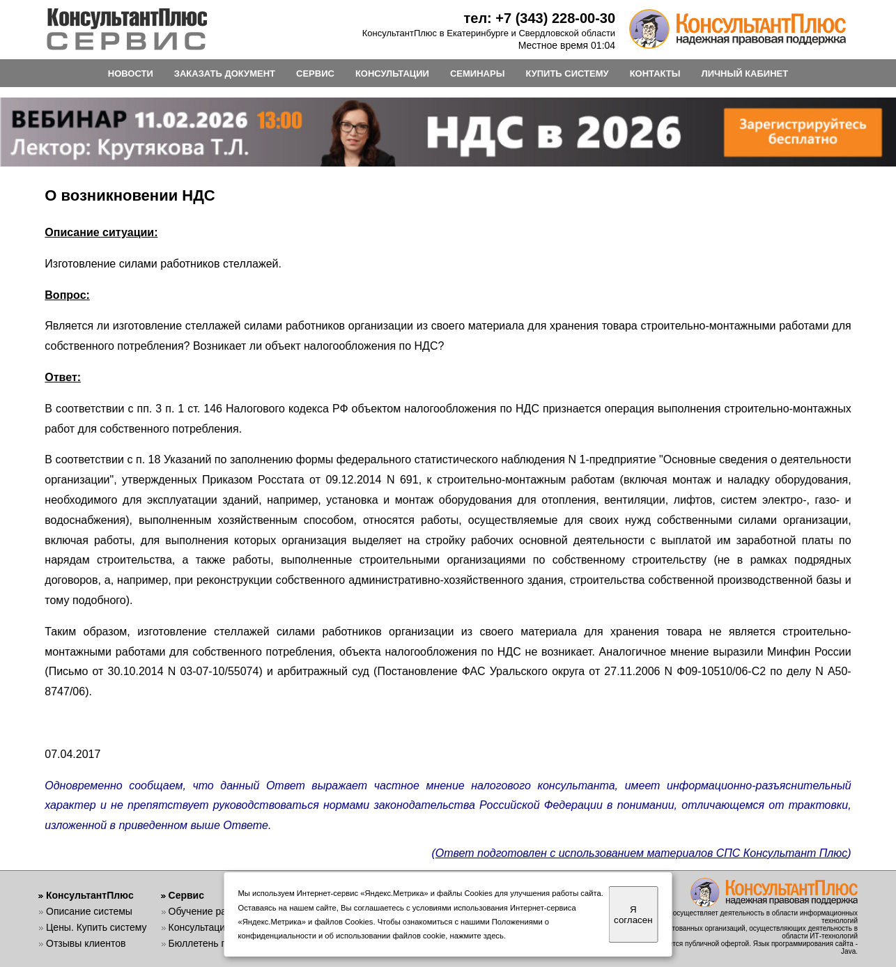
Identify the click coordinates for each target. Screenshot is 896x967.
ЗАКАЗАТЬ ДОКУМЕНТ (224, 73)
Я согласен (633, 914)
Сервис (186, 895)
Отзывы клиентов (85, 943)
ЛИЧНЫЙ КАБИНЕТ (745, 73)
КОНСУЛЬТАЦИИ (392, 73)
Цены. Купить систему (96, 927)
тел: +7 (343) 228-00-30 (539, 18)
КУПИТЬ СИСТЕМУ (566, 73)
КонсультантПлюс (90, 895)
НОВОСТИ (130, 73)
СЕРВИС (315, 73)
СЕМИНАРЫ (477, 73)
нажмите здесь (477, 935)
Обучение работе (208, 911)
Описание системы (89, 911)
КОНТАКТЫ (655, 73)
